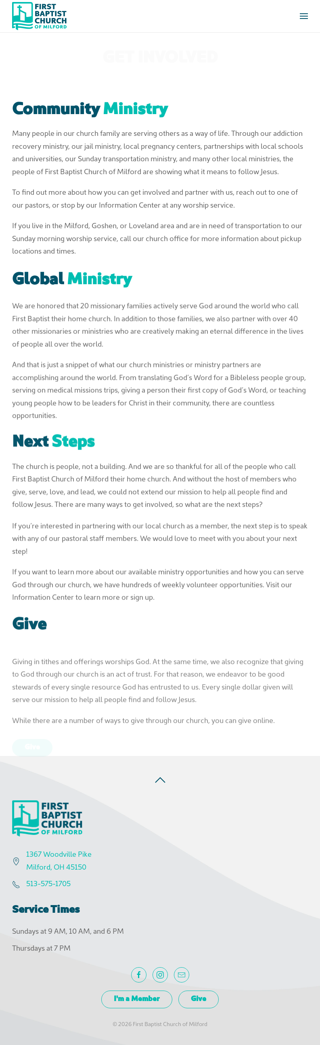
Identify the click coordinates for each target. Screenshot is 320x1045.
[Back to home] (39, 16)
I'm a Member (137, 999)
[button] (304, 16)
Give (198, 999)
